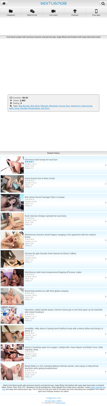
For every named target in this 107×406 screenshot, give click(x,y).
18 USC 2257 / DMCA (53, 401)
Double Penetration (30, 108)
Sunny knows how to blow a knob (40, 178)
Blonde (44, 106)
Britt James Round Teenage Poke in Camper (45, 197)
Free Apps (96, 12)
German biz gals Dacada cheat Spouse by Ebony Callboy (50, 253)
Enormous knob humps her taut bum (41, 159)
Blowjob (53, 106)
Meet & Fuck (32, 12)
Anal (16, 108)
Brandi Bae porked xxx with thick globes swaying (46, 291)
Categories (10, 12)
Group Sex (64, 106)
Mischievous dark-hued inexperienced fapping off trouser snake (53, 272)
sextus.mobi (60, 403)
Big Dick (35, 106)
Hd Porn (45, 108)
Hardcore (75, 106)
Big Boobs (24, 106)
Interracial (87, 106)
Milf (11, 108)
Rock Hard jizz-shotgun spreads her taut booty (45, 216)
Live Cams (53, 12)
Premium (75, 12)
